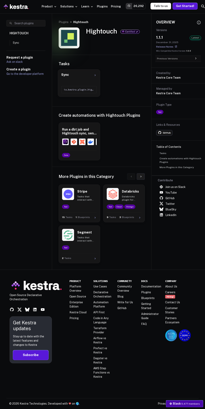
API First (99, 312)
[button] (102, 6)
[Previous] (131, 176)
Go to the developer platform (25, 73)
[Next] (141, 176)
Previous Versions (176, 58)
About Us (171, 286)
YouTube (168, 192)
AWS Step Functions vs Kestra (101, 372)
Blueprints (148, 298)
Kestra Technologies (33, 403)
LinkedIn (167, 215)
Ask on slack (14, 61)
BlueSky (167, 209)
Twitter (167, 203)
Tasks (163, 153)
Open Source (77, 296)
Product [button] (49, 6)
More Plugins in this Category (177, 167)
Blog (120, 296)
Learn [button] (87, 6)
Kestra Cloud (77, 312)
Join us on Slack (172, 187)
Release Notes (166, 46)
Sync (16, 42)
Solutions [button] (69, 6)
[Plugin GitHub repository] (164, 133)
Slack (184, 403)
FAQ (144, 324)
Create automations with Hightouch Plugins (180, 160)
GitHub (167, 198)
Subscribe (31, 355)
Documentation (151, 286)
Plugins (63, 22)
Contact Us (172, 302)
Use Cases (100, 286)
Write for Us (125, 302)
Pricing (74, 318)
